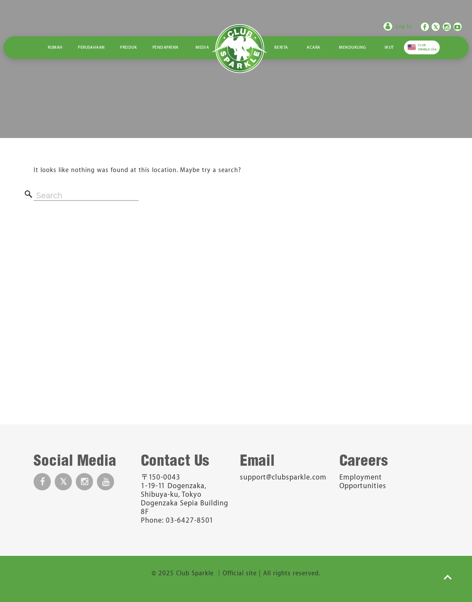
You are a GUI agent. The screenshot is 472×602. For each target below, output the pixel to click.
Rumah (55, 47)
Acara (313, 47)
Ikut (389, 47)
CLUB (427, 47)
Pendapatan (165, 47)
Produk (128, 47)
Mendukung (352, 47)
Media (202, 47)
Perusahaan (91, 47)
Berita (281, 47)
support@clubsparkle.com (283, 477)
